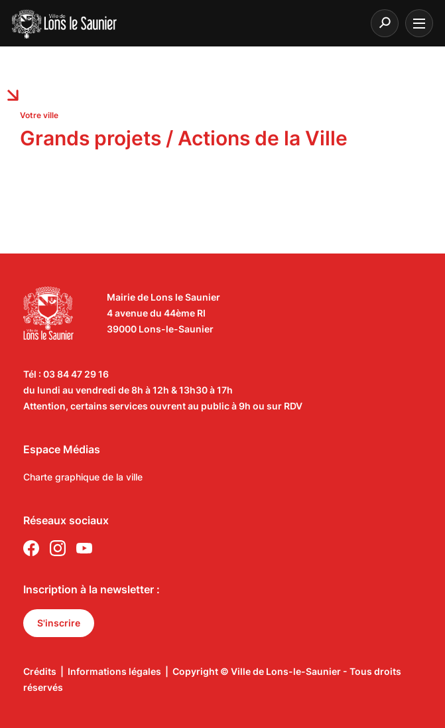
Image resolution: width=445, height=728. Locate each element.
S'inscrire (58, 622)
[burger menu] (419, 23)
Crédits (39, 671)
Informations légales (114, 671)
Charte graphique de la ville (83, 476)
